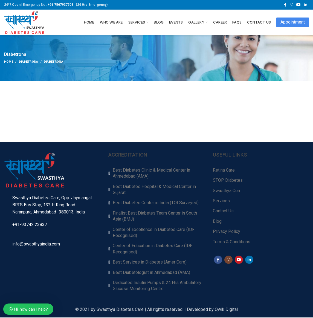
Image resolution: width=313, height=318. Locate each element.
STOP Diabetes (228, 180)
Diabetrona (28, 62)
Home (8, 62)
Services (221, 201)
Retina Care (224, 170)
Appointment (292, 22)
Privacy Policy (226, 232)
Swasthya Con (226, 190)
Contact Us (223, 211)
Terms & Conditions (231, 242)
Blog (217, 221)
